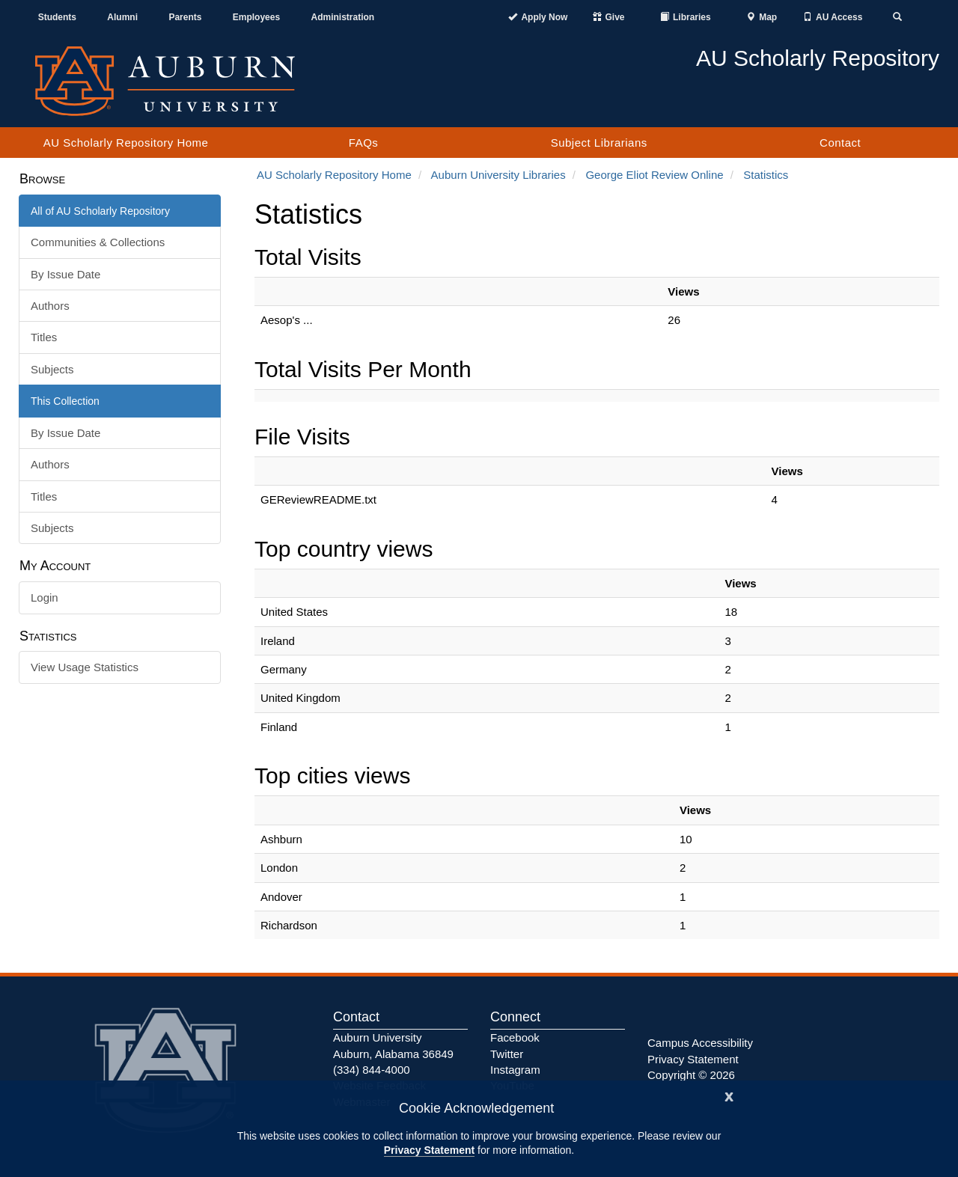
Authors (50, 305)
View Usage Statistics (84, 667)
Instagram (515, 1069)
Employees (256, 17)
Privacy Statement (429, 1150)
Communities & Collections (98, 242)
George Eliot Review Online (654, 174)
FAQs (364, 142)
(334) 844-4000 (371, 1069)
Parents (184, 17)
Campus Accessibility (700, 1042)
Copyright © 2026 (691, 1075)
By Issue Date (65, 274)
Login (44, 597)
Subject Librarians (599, 142)
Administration (342, 17)
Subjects (52, 369)
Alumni (122, 17)
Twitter (506, 1054)
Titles (44, 337)
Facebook (515, 1037)
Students (57, 17)
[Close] (728, 1095)
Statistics (765, 174)
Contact (840, 142)
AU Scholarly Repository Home (126, 142)
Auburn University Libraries (498, 174)
